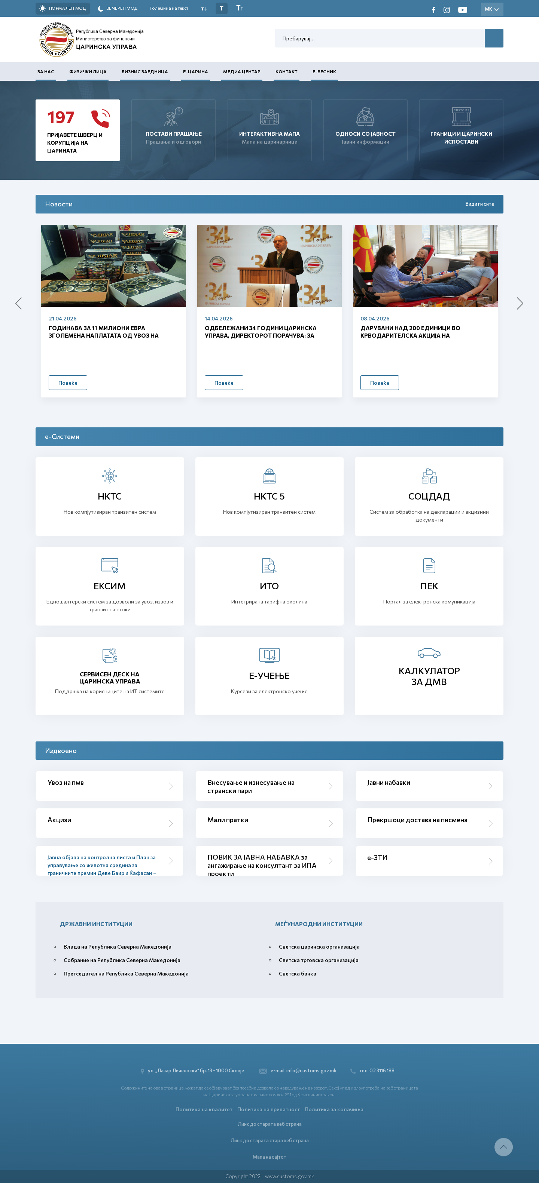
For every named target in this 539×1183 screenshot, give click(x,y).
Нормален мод (62, 8)
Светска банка (297, 973)
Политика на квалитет (204, 1108)
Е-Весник (324, 71)
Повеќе (67, 383)
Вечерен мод (118, 9)
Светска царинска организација (319, 946)
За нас (45, 71)
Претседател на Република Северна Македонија (126, 973)
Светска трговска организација (319, 960)
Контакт (286, 71)
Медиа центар (242, 71)
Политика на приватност (268, 1108)
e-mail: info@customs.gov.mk (298, 1070)
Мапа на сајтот (269, 1156)
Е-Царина (195, 71)
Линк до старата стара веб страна (270, 1140)
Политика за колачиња (334, 1108)
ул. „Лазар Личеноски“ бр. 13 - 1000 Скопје (193, 1070)
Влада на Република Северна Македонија (117, 946)
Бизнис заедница (145, 71)
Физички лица (88, 71)
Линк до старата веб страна (270, 1123)
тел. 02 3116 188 (373, 1070)
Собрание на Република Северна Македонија (122, 960)
